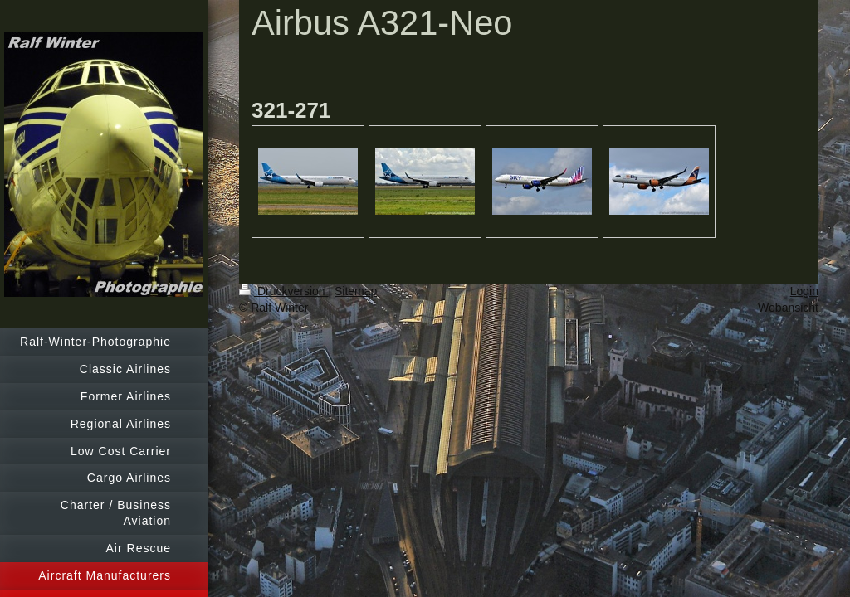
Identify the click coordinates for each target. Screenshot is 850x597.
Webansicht (788, 307)
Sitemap (356, 291)
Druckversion (283, 291)
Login (804, 291)
